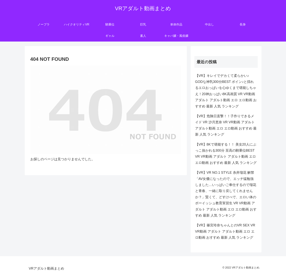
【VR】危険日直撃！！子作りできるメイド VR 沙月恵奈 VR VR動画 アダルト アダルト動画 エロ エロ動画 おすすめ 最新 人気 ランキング (226, 125)
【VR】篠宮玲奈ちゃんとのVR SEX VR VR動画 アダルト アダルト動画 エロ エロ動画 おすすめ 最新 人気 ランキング (225, 231)
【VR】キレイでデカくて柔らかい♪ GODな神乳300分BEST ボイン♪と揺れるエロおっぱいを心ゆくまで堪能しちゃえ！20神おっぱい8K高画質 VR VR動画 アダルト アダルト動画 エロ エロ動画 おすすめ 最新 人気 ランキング (226, 91)
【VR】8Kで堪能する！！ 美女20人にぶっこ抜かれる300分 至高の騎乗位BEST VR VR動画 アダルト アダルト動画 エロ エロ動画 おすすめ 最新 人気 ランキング (226, 154)
